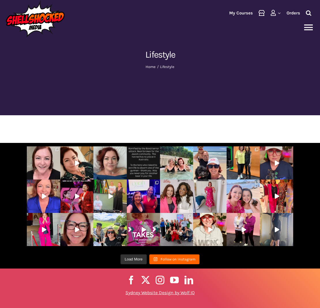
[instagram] (160, 280)
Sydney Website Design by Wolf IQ (160, 292)
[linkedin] (189, 280)
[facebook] (131, 280)
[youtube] (174, 280)
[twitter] (145, 280)
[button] (308, 13)
